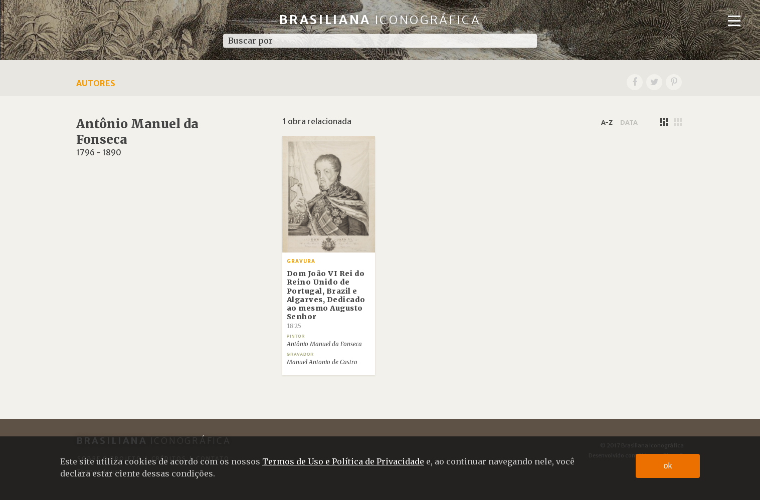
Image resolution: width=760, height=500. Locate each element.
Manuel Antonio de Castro (322, 362)
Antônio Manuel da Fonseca (324, 344)
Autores (95, 83)
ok (668, 465)
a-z (607, 122)
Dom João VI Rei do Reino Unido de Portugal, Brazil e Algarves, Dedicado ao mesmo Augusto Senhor (326, 299)
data (629, 122)
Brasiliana (380, 20)
